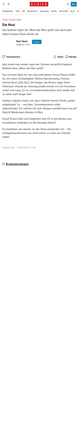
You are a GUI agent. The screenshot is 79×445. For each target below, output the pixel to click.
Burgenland (32, 11)
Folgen (37, 41)
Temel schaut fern (11, 20)
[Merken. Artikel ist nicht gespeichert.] (71, 56)
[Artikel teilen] (58, 56)
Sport (72, 11)
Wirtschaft (63, 11)
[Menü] (3, 4)
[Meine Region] (8, 4)
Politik (54, 11)
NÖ (23, 11)
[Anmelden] (68, 4)
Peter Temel (22, 41)
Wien (18, 11)
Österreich (44, 11)
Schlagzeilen (7, 11)
